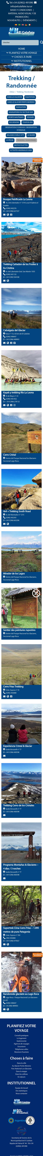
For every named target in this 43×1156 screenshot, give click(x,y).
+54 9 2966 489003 (12, 339)
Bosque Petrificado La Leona (17, 199)
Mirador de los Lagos (14, 573)
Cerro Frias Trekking (13, 686)
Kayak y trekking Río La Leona (18, 392)
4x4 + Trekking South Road (17, 511)
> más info (5, 219)
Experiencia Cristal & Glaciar (17, 746)
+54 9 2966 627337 (12, 211)
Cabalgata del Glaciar (14, 330)
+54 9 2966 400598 (12, 752)
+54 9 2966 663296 (12, 520)
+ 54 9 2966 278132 (12, 402)
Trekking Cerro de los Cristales (18, 805)
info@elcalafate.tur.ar (21, 6)
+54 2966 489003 (11, 1006)
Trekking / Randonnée (25, 92)
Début (12, 92)
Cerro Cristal (9, 455)
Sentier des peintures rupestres (19, 630)
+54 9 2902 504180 (12, 277)
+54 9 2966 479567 (12, 941)
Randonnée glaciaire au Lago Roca (21, 994)
